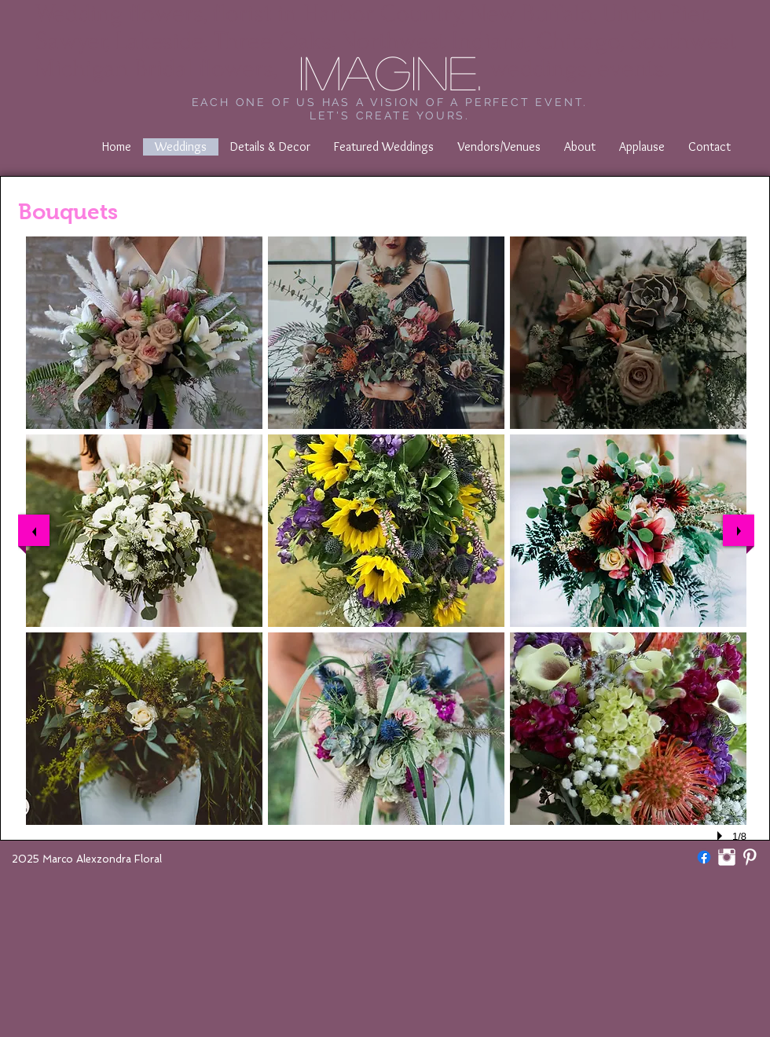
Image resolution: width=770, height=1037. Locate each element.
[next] (738, 530)
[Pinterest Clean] (749, 857)
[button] (144, 332)
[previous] (34, 530)
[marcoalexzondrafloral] (726, 857)
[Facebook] (704, 857)
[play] (722, 836)
